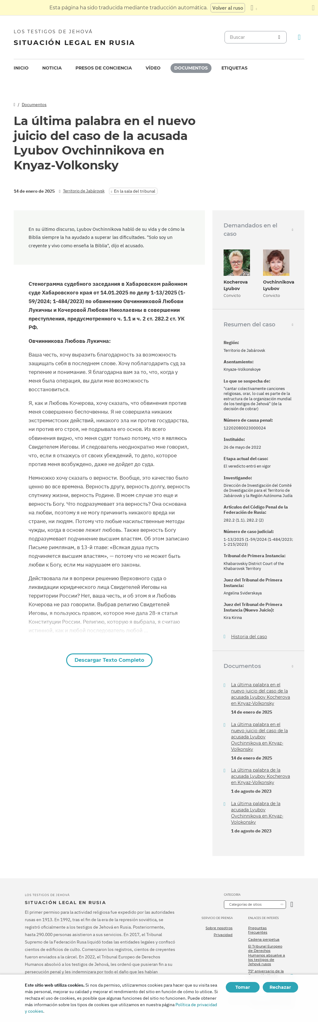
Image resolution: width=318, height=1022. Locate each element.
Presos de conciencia (103, 68)
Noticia (52, 68)
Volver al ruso (227, 8)
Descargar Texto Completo (109, 660)
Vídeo (153, 68)
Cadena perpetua (263, 939)
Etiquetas (234, 68)
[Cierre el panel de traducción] (313, 7)
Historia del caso (249, 636)
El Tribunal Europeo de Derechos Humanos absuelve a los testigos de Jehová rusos (266, 955)
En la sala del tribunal (134, 191)
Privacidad (223, 935)
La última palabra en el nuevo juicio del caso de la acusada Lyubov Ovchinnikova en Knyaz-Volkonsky (259, 737)
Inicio (21, 68)
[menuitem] (21, 68)
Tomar (242, 987)
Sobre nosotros (219, 928)
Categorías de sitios (245, 904)
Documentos (191, 68)
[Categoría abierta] (291, 904)
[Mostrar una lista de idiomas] (254, 8)
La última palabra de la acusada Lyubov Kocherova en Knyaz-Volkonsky (260, 776)
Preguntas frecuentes (257, 930)
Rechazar (280, 987)
